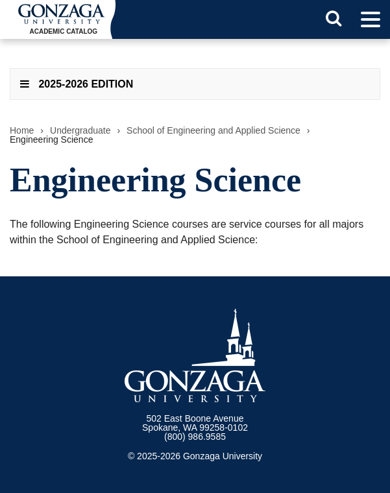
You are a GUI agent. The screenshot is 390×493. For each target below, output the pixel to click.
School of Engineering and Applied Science (213, 130)
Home (22, 130)
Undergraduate (80, 130)
